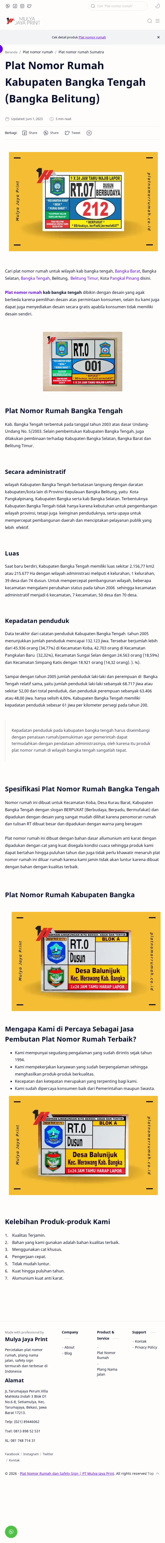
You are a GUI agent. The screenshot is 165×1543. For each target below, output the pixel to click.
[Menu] (157, 20)
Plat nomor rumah (92, 37)
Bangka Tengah (35, 278)
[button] (8, 6)
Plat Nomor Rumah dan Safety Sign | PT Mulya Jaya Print (67, 1473)
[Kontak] (14, 1460)
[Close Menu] (158, 37)
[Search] (149, 20)
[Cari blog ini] (118, 5)
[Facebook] (12, 1453)
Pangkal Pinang (124, 278)
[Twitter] (48, 1453)
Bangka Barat (127, 271)
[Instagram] (31, 1453)
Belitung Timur (84, 278)
